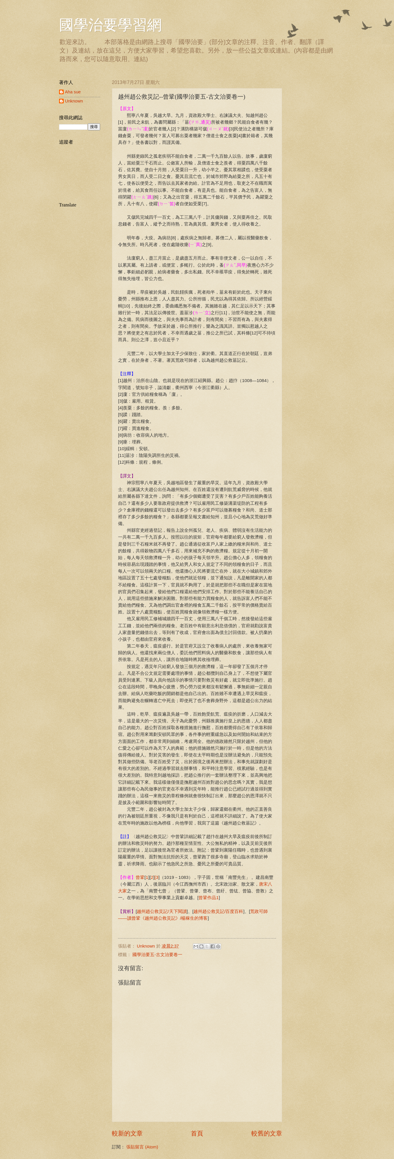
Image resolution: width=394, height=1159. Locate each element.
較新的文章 (127, 1133)
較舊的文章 (266, 1133)
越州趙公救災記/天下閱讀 (161, 911)
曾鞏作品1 (208, 897)
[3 (156, 877)
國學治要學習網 (110, 25)
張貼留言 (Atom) (142, 1147)
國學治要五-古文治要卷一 (157, 954)
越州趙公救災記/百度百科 (218, 911)
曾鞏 (140, 877)
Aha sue (73, 92)
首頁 (197, 1133)
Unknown (74, 101)
